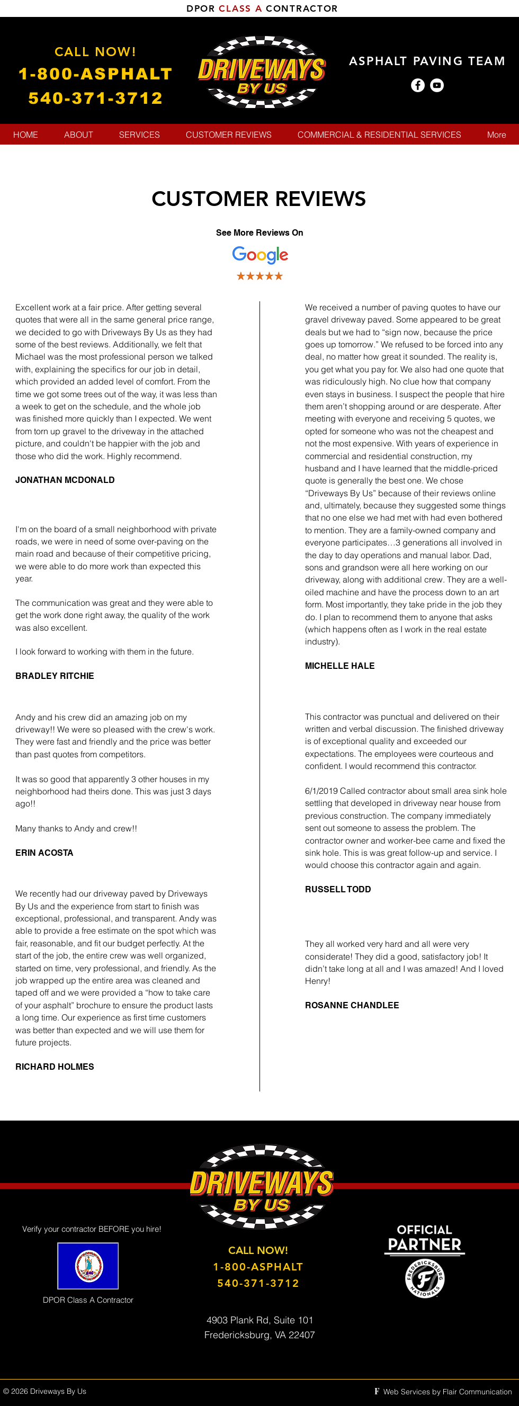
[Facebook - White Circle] (418, 85)
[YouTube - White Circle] (437, 85)
